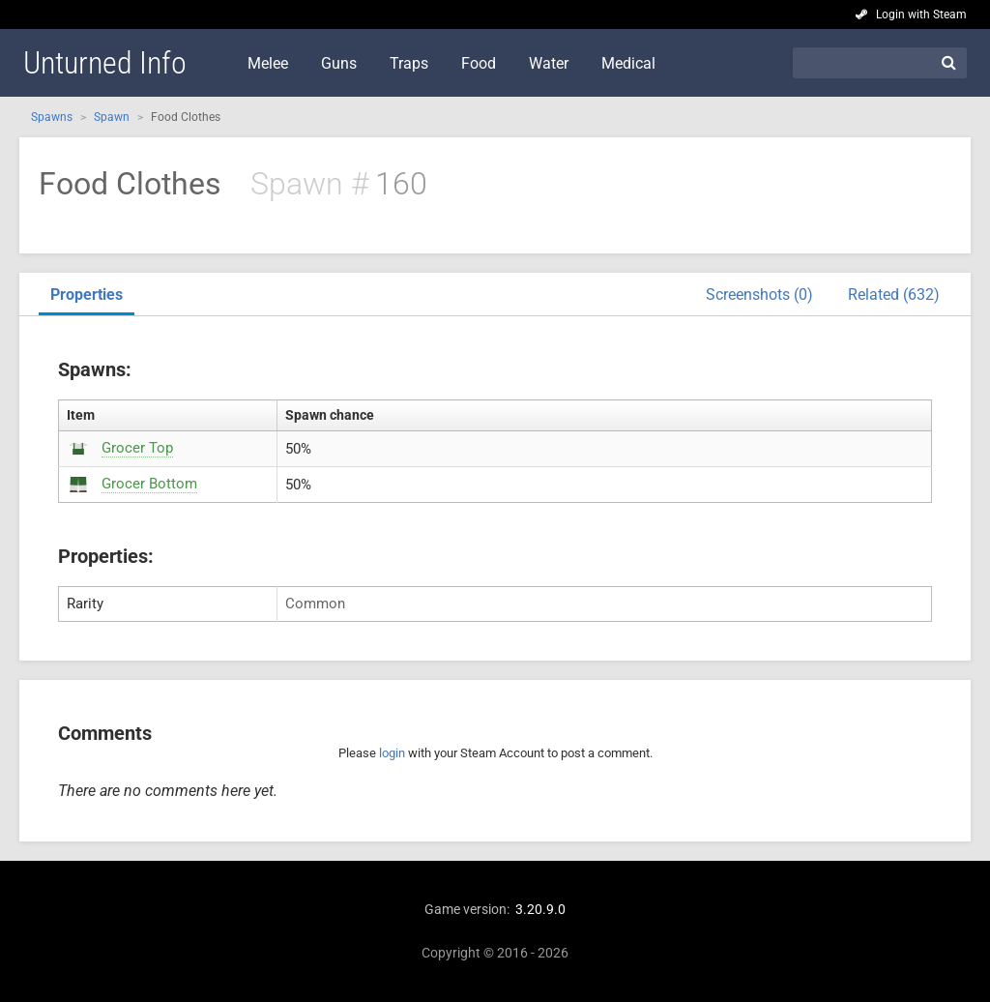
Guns (339, 63)
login (392, 753)
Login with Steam (921, 14)
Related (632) (894, 294)
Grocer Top (137, 448)
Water (548, 63)
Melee (268, 63)
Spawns (52, 117)
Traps (409, 63)
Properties (86, 294)
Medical (628, 63)
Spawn (112, 117)
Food (478, 63)
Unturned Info (105, 62)
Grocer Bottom (149, 483)
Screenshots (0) (759, 294)
